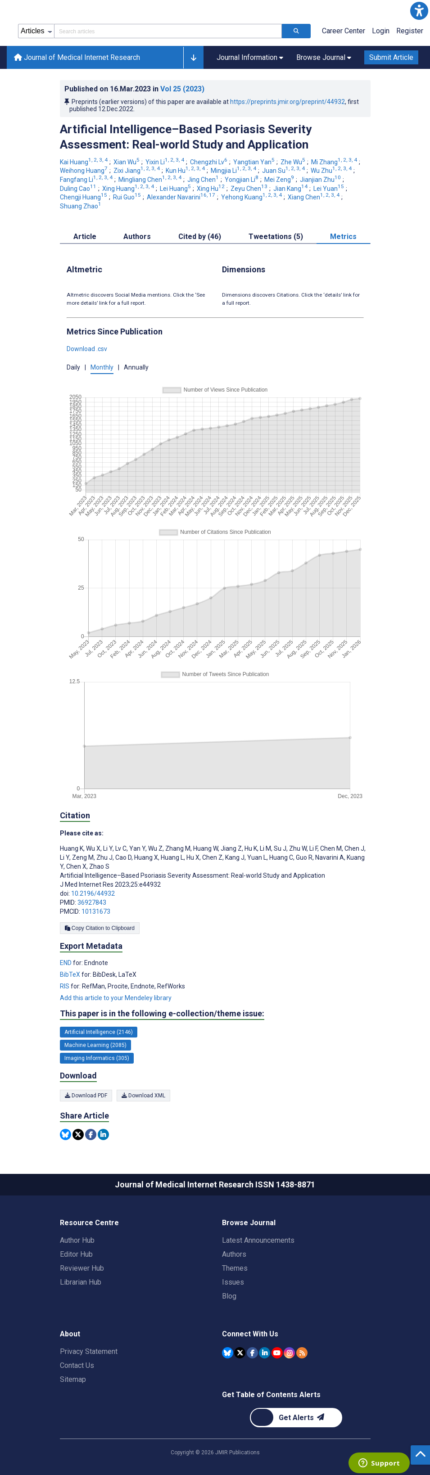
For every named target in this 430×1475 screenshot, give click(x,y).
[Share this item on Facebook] (90, 1134)
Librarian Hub (80, 1282)
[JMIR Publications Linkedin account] (264, 1352)
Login (380, 31)
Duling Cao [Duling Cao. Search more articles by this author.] (79, 188)
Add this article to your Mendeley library (116, 997)
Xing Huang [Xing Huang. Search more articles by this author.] (128, 188)
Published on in (134, 89)
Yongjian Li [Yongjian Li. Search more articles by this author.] (242, 179)
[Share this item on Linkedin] (103, 1134)
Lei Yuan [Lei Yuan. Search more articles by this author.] (329, 188)
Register (409, 31)
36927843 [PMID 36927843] (91, 902)
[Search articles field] (168, 31)
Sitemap (73, 1379)
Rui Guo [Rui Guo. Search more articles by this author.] (127, 197)
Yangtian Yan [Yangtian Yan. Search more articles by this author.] (254, 162)
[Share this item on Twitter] (78, 1134)
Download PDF (86, 1095)
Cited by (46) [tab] (199, 236)
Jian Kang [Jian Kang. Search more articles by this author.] (291, 188)
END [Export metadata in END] (66, 962)
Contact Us (77, 1365)
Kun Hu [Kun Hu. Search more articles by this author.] (186, 170)
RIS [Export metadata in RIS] (65, 986)
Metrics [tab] (343, 236)
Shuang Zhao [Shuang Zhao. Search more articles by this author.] (81, 206)
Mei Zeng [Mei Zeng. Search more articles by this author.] (279, 179)
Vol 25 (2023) (182, 89)
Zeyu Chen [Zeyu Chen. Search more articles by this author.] (250, 188)
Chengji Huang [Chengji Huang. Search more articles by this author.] (84, 197)
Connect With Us (250, 1334)
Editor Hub (76, 1254)
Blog (229, 1296)
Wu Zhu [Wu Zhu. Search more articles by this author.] (332, 170)
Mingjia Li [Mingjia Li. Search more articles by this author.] (234, 170)
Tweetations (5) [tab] (276, 236)
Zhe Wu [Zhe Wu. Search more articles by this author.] (294, 162)
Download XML (143, 1095)
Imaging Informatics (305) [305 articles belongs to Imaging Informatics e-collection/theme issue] (96, 1058)
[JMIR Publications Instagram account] (289, 1352)
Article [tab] (84, 236)
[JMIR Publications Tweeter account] (239, 1352)
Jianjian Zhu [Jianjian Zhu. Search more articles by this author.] (321, 179)
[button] (419, 11)
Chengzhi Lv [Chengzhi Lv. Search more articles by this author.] (209, 162)
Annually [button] (136, 367)
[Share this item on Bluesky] (65, 1134)
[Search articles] (296, 31)
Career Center (343, 31)
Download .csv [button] (87, 348)
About (70, 1334)
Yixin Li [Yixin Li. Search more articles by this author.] (165, 162)
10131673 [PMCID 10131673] (95, 911)
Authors (234, 1254)
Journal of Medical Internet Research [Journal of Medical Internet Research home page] (77, 57)
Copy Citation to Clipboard (100, 928)
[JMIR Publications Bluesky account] (227, 1352)
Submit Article (391, 57)
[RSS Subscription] (302, 1352)
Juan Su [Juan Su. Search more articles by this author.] (284, 170)
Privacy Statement (89, 1351)
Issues (233, 1282)
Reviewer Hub (82, 1268)
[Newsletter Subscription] (296, 1417)
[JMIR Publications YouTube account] (277, 1352)
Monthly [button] (102, 367)
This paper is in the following (162, 1013)
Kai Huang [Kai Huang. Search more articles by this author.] (84, 162)
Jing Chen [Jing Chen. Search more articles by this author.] (203, 179)
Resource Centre (89, 1222)
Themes (235, 1268)
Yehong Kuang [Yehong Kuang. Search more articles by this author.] (252, 197)
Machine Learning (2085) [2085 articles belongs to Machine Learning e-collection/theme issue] (95, 1045)
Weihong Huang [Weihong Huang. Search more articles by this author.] (84, 170)
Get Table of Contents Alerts (271, 1394)
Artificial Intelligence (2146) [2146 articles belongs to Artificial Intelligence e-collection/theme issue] (98, 1032)
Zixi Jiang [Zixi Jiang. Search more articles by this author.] (137, 170)
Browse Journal (249, 1222)
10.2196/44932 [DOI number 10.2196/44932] (93, 893)
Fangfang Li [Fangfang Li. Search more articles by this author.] (87, 179)
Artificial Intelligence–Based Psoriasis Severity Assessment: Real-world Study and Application (186, 136)
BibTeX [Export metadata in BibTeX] (70, 974)
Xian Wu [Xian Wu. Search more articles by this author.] (127, 162)
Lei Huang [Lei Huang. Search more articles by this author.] (176, 188)
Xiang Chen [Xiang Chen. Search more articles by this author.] (314, 197)
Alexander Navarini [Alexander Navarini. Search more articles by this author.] (182, 197)
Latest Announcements (258, 1240)
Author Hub (77, 1240)
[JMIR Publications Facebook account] (252, 1352)
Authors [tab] (137, 236)
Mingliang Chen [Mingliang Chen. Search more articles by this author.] (150, 179)
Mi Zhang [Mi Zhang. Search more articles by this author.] (334, 162)
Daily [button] (73, 367)
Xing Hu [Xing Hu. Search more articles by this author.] (211, 188)
